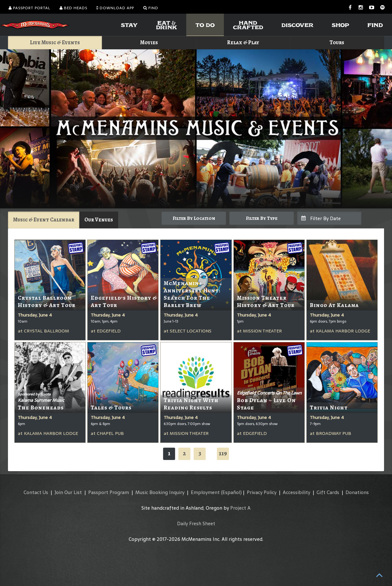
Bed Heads (73, 8)
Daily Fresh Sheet (196, 523)
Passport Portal (29, 8)
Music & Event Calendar (43, 219)
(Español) (231, 492)
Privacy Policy (261, 492)
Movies (149, 42)
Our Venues (98, 219)
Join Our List (68, 492)
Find (150, 8)
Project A (240, 508)
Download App (115, 8)
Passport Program (108, 492)
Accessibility (296, 492)
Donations (357, 492)
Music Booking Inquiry (159, 492)
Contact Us (36, 492)
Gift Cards (328, 492)
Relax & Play (243, 42)
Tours (337, 42)
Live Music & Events (55, 42)
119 (223, 453)
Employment (205, 492)
